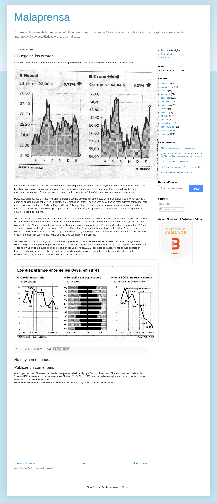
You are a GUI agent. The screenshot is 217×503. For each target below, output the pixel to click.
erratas (164, 108)
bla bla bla (166, 83)
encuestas (166, 105)
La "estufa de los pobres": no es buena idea (181, 167)
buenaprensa (167, 87)
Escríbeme (166, 57)
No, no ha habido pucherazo (174, 162)
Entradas (165, 204)
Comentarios (167, 209)
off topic (164, 116)
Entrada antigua (139, 463)
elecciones (166, 101)
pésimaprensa (167, 127)
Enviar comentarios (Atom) (40, 468)
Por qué (165, 50)
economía (165, 94)
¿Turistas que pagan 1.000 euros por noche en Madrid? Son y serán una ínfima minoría (181, 154)
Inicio (83, 463)
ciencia (164, 90)
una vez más (40, 218)
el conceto (166, 98)
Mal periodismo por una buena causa (178, 148)
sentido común (168, 130)
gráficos (164, 112)
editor (172, 54)
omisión (164, 119)
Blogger (125, 487)
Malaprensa (42, 17)
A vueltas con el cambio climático (176, 173)
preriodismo (166, 123)
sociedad (165, 134)
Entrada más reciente (25, 463)
